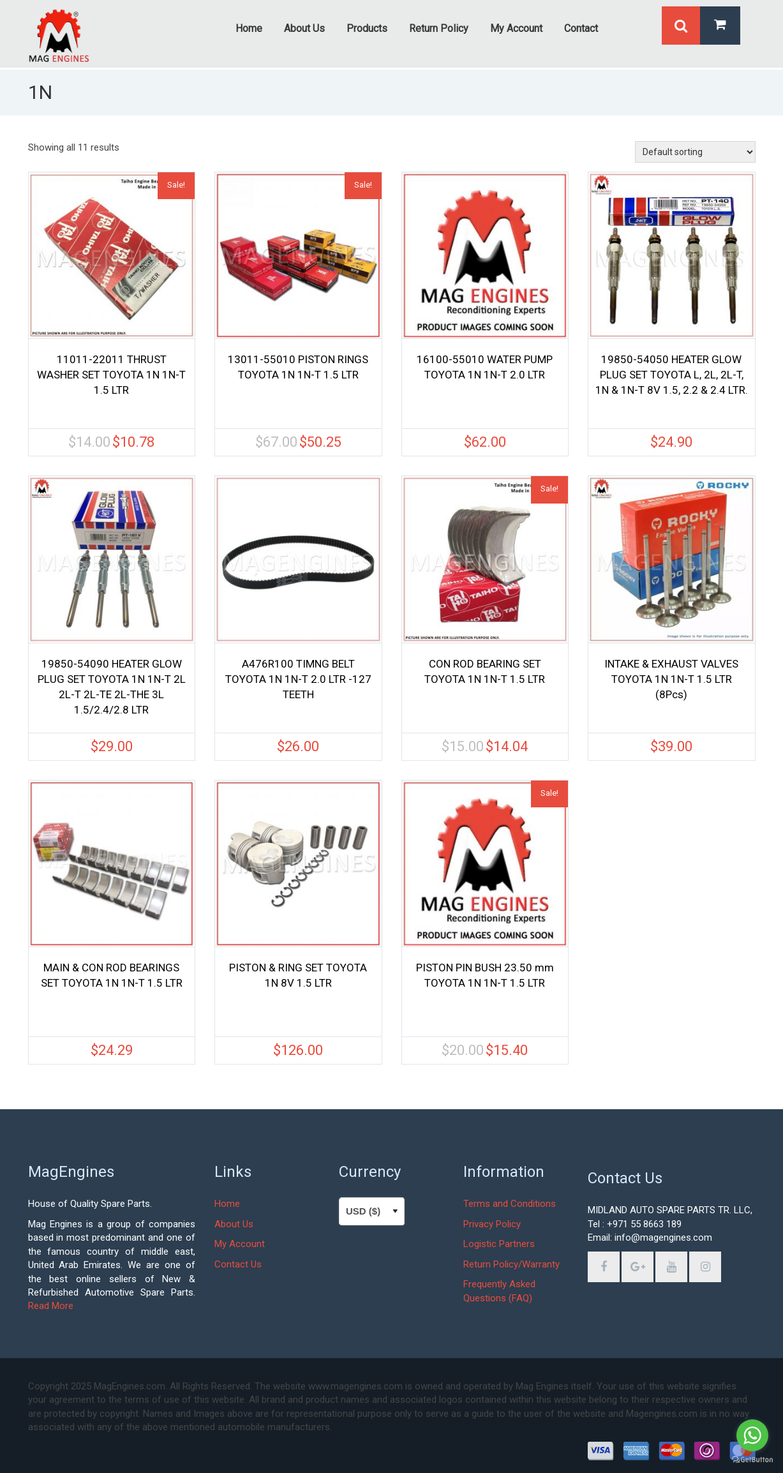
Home (227, 1203)
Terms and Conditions (509, 1203)
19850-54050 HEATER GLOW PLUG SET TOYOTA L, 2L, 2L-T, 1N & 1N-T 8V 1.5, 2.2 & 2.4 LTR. (671, 374)
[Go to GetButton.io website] (752, 1460)
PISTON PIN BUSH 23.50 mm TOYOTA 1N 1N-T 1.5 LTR (485, 975)
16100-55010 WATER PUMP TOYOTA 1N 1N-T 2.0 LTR (485, 367)
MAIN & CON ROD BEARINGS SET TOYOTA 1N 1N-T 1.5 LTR (112, 975)
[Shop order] (695, 152)
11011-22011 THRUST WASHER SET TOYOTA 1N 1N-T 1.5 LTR (111, 374)
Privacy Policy (492, 1224)
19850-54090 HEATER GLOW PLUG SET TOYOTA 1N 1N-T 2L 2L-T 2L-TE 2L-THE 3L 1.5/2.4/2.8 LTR (112, 686)
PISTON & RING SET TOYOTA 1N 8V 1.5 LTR (298, 975)
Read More (50, 1306)
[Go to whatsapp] (752, 1435)
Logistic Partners (499, 1244)
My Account (239, 1244)
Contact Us (238, 1264)
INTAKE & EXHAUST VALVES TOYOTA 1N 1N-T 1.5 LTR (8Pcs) (671, 679)
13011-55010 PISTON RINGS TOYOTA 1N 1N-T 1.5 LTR (298, 367)
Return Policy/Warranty (511, 1264)
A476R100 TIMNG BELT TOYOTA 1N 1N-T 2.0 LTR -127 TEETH (298, 679)
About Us (233, 1224)
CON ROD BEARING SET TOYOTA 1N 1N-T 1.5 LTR (484, 671)
